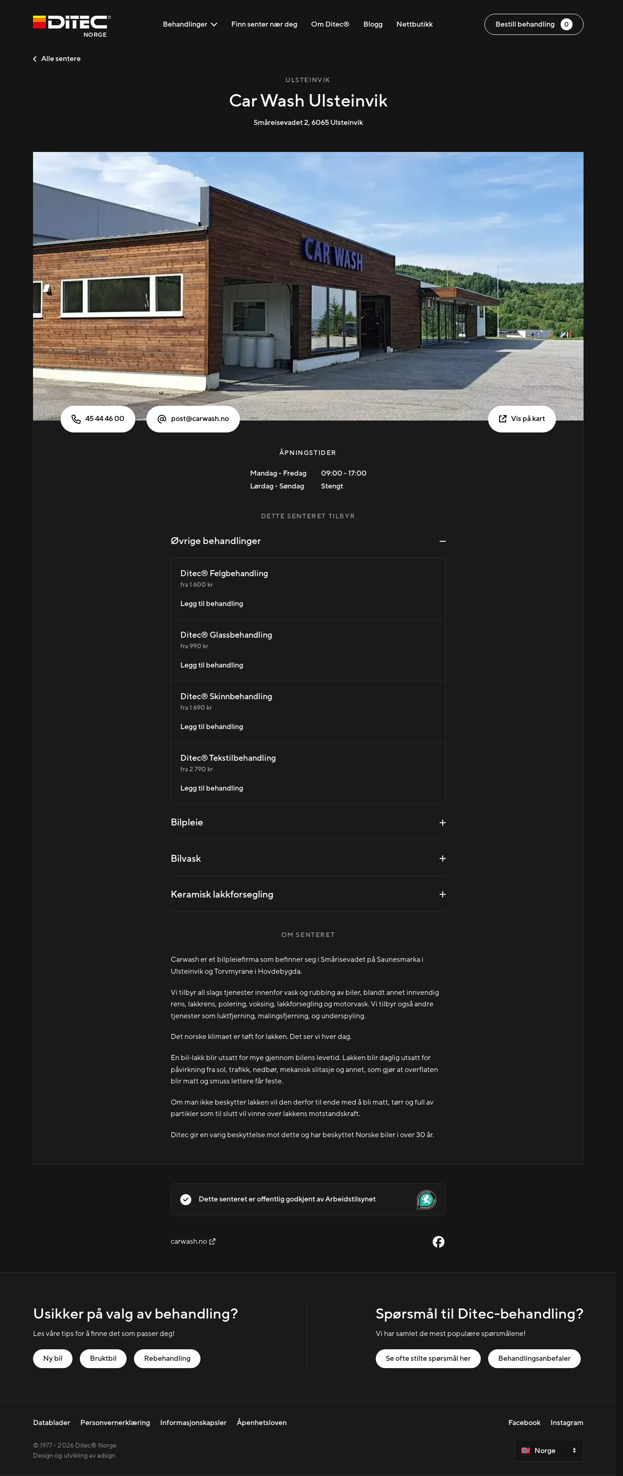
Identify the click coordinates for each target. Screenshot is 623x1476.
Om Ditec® (330, 24)
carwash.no (193, 1241)
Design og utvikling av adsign (74, 1456)
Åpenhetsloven (262, 1422)
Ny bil (52, 1358)
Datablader (51, 1422)
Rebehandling (167, 1358)
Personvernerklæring (115, 1422)
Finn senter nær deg (264, 24)
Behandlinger (190, 24)
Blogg (373, 24)
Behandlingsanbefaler (534, 1358)
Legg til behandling (211, 603)
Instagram (567, 1422)
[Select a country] (549, 1451)
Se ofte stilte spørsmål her (428, 1358)
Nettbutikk (414, 24)
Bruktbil (103, 1358)
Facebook (524, 1422)
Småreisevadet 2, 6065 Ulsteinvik (308, 122)
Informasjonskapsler (193, 1422)
